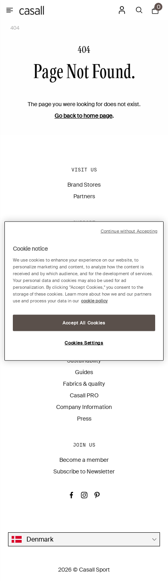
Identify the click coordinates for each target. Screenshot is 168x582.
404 (14, 28)
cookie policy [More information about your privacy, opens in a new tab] (94, 301)
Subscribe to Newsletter (84, 471)
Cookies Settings (84, 343)
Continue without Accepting (129, 231)
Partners (84, 196)
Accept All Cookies (84, 323)
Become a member (84, 459)
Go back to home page (83, 115)
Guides (84, 372)
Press (84, 418)
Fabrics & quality (84, 383)
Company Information (84, 407)
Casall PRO (84, 395)
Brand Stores (84, 184)
